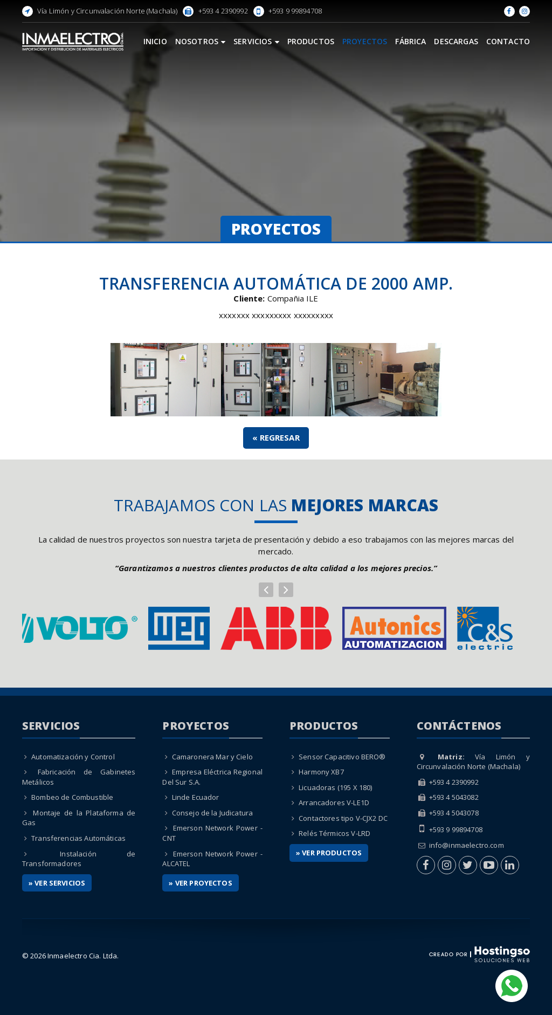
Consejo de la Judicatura (212, 813)
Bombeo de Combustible (72, 797)
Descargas (456, 41)
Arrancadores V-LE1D (334, 802)
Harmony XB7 (321, 772)
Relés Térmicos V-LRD (334, 833)
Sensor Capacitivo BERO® (342, 757)
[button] (266, 589)
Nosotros (200, 41)
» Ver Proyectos (200, 883)
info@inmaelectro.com (466, 845)
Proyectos (364, 41)
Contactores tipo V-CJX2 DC (343, 818)
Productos (310, 41)
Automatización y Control (73, 757)
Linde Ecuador (195, 797)
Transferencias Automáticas (78, 838)
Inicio (155, 41)
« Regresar (276, 437)
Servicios (256, 41)
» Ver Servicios (57, 883)
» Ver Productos (329, 853)
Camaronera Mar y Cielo (212, 757)
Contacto (508, 41)
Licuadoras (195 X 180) (335, 787)
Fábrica (410, 41)
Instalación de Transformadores (79, 859)
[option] (276, 628)
